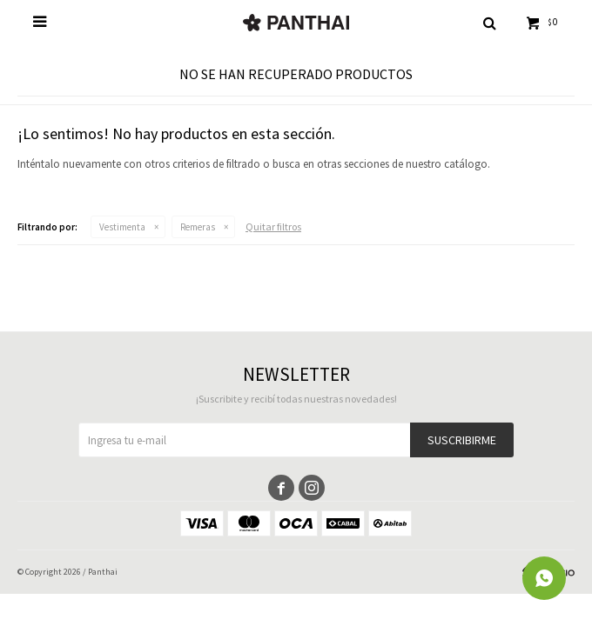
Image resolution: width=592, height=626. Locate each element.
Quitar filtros (273, 226)
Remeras (197, 227)
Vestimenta (122, 227)
